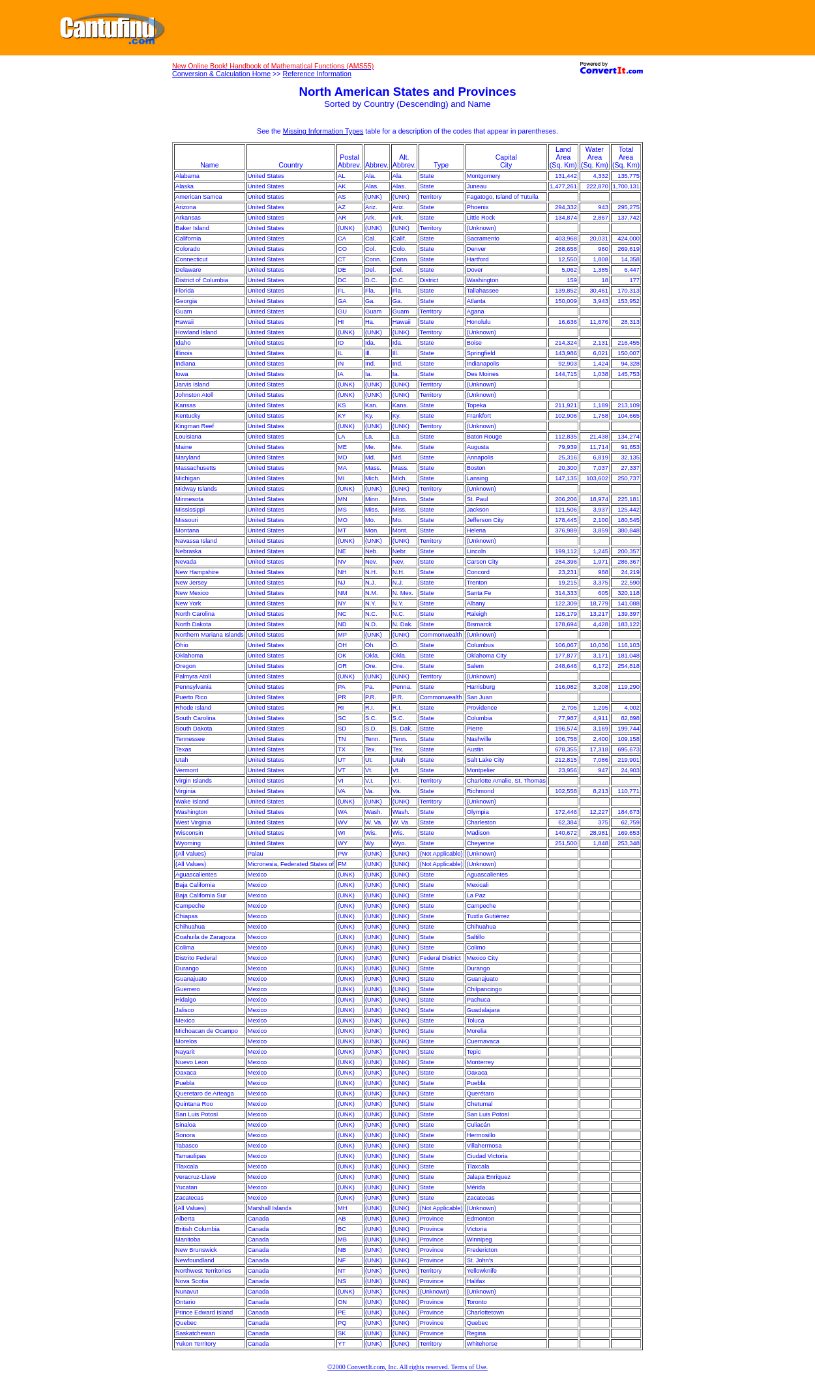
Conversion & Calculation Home (221, 74)
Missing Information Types (323, 131)
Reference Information (316, 74)
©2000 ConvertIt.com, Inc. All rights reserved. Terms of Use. (407, 1366)
